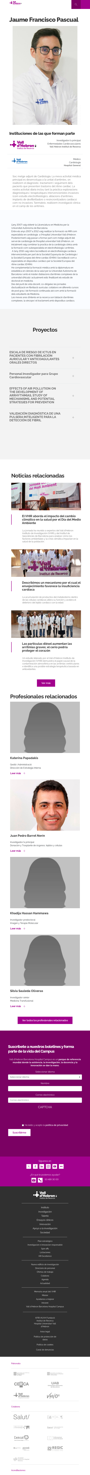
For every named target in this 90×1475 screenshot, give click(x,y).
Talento (45, 1216)
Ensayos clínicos (45, 1220)
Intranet (45, 1303)
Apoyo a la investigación (45, 1228)
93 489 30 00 (52, 1179)
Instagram (48, 1165)
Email (33, 1179)
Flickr (61, 1165)
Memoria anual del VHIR (45, 1291)
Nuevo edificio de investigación (45, 1264)
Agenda (45, 1279)
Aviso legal (45, 1331)
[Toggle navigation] (85, 4)
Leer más (15, 773)
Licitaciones (45, 1252)
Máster (45, 1295)
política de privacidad (56, 1125)
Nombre (45, 1083)
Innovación (45, 1224)
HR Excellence (45, 1256)
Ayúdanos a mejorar (45, 1299)
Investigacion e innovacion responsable (45, 1245)
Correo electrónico (45, 1095)
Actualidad (45, 1283)
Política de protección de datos (45, 1338)
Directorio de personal (45, 1268)
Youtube (54, 1165)
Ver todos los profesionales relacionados (45, 1020)
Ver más (46, 683)
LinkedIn (41, 1165)
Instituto (45, 1207)
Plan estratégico (45, 1241)
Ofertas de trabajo (45, 1272)
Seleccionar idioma (45, 1071)
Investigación (45, 1211)
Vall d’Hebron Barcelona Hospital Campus (45, 1306)
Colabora (45, 1276)
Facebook (35, 1165)
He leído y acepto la (46, 1125)
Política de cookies (45, 1345)
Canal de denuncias (45, 1350)
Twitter (28, 1165)
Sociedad (45, 1232)
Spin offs (45, 1249)
